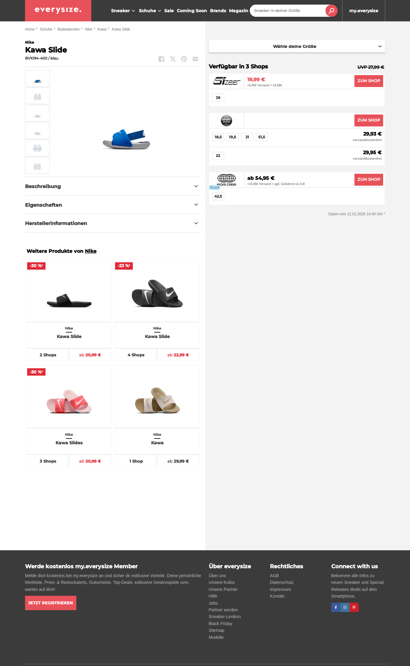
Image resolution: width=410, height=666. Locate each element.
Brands (218, 10)
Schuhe (151, 11)
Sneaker (123, 11)
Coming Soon (192, 10)
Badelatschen (68, 29)
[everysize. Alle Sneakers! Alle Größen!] (58, 10)
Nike (88, 29)
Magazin (238, 10)
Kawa (102, 29)
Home (30, 29)
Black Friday (220, 623)
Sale (169, 10)
